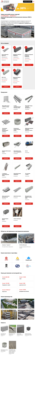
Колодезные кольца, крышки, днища (17, 129)
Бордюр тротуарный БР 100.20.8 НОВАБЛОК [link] (29, 55)
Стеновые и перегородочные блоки (5, 174)
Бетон (26, 150)
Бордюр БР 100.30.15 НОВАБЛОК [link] (17, 55)
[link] (9, 238)
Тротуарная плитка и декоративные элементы (5, 130)
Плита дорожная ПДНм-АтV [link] (5, 55)
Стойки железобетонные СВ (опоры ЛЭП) (17, 106)
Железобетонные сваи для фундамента (28, 106)
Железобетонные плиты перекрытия (17, 151)
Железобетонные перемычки (17, 174)
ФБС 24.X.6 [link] (4, 77)
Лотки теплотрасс (17, 218)
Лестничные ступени (27, 174)
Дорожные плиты (17, 196)
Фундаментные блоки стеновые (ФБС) (28, 197)
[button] (1, 241)
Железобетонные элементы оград (5, 106)
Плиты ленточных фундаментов (5, 197)
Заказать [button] (6, 64)
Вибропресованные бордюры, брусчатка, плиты (29, 129)
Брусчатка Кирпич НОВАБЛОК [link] (17, 78)
